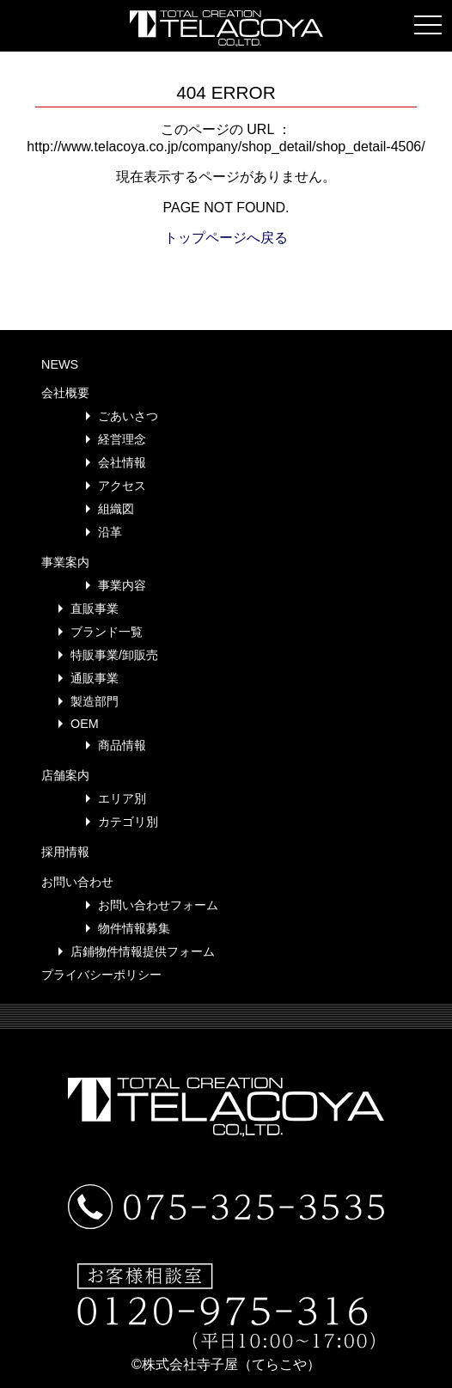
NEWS (59, 364)
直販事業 (94, 608)
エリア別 (122, 798)
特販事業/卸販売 (114, 655)
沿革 (110, 532)
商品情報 (122, 745)
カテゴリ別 (128, 822)
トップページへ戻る (226, 237)
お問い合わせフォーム (158, 905)
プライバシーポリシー (101, 974)
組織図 (116, 509)
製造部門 (94, 701)
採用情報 (65, 852)
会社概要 (65, 393)
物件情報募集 (134, 928)
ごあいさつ (128, 416)
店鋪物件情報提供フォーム (142, 951)
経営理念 (122, 439)
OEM (84, 724)
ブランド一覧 (106, 632)
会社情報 (122, 462)
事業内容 (122, 585)
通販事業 (94, 678)
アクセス (122, 485)
